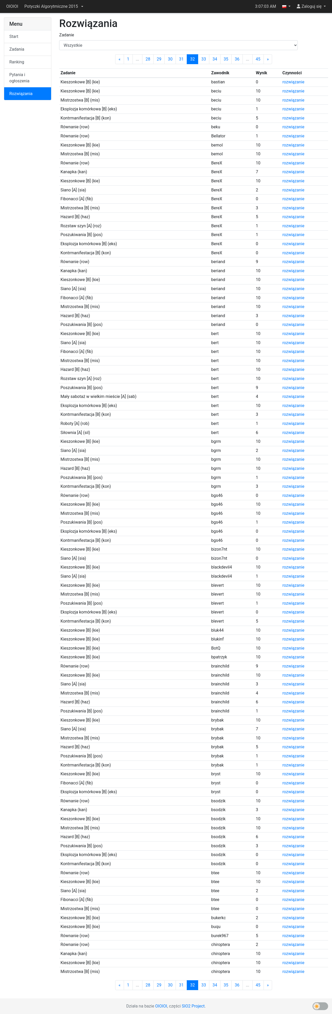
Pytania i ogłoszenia (19, 77)
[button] (53, 6)
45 (258, 59)
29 (159, 59)
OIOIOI (12, 6)
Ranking (16, 61)
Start (13, 36)
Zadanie (66, 34)
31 (181, 59)
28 (148, 59)
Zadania (16, 49)
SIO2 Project (193, 1006)
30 (170, 59)
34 (214, 59)
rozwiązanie (293, 81)
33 (203, 59)
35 (226, 59)
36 (237, 59)
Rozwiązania (20, 93)
